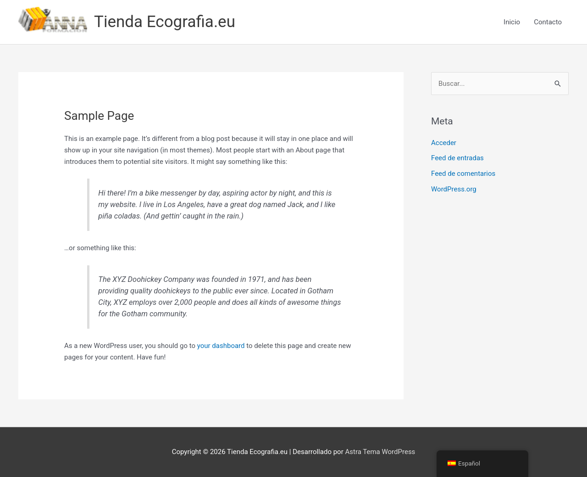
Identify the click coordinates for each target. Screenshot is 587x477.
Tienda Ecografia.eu (164, 21)
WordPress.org (453, 189)
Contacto (548, 22)
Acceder (443, 143)
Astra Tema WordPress (380, 452)
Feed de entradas (457, 158)
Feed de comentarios (463, 173)
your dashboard (221, 346)
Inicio (512, 22)
